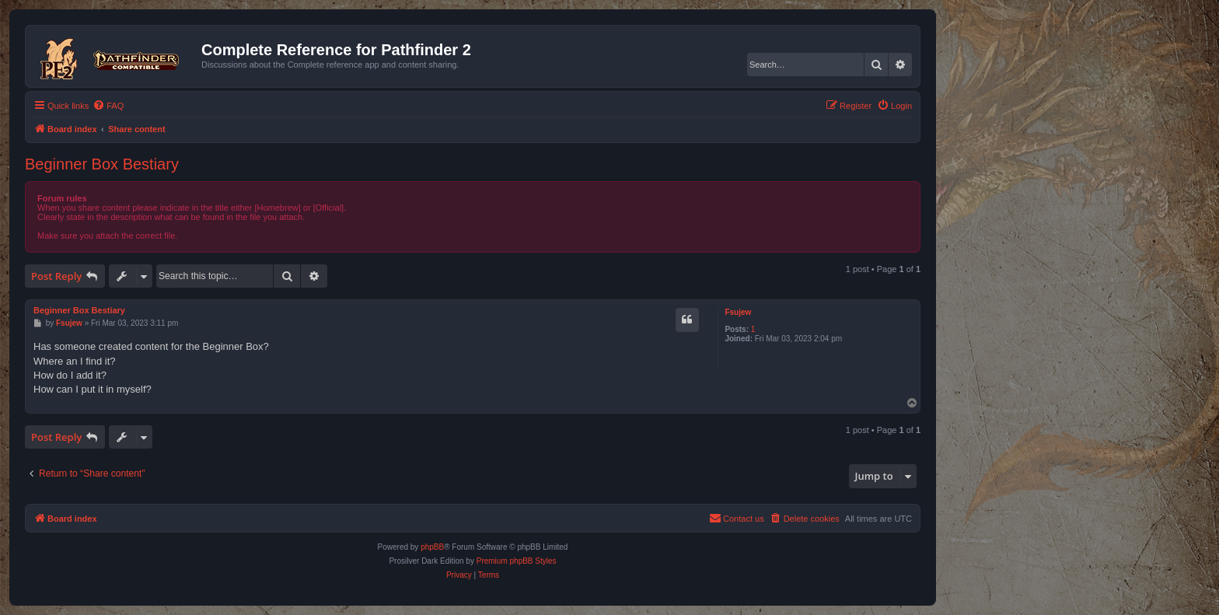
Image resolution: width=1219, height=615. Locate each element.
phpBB (432, 547)
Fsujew (738, 312)
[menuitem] (108, 105)
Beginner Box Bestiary (102, 164)
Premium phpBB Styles (517, 561)
